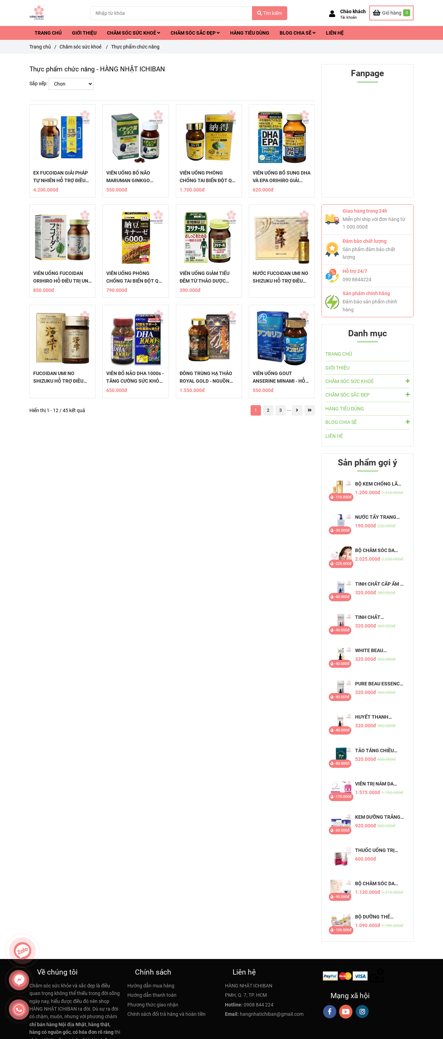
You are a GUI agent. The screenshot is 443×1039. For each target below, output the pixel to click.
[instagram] (362, 1011)
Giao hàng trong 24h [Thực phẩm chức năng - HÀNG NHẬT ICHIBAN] (365, 211)
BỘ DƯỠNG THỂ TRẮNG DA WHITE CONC (375, 917)
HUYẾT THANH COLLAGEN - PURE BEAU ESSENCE (375, 717)
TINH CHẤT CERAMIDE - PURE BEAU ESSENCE (375, 617)
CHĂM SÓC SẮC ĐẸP (195, 33)
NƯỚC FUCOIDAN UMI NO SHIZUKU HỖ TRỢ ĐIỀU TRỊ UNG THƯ (280, 277)
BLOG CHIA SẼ (298, 33)
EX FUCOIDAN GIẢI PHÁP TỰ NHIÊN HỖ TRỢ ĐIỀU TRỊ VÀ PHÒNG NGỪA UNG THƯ (62, 177)
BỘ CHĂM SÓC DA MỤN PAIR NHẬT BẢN (378, 884)
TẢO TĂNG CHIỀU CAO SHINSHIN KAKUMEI (374, 751)
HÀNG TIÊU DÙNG (249, 33)
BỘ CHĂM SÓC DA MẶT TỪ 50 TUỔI (375, 550)
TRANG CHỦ (48, 33)
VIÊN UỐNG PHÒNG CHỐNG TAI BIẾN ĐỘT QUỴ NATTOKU (209, 177)
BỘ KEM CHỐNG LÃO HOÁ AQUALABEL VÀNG (378, 484)
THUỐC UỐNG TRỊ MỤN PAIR (375, 850)
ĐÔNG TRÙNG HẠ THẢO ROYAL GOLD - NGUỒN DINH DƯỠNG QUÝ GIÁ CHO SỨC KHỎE (206, 378)
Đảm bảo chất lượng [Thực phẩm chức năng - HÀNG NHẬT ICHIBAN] (365, 241)
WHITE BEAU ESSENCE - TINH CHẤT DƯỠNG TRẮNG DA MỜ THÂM (379, 651)
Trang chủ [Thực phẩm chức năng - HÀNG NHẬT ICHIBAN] (40, 47)
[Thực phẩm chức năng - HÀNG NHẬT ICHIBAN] (391, 13)
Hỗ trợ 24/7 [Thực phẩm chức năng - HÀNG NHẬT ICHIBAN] (355, 271)
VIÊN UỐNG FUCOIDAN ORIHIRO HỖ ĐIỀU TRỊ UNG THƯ (62, 277)
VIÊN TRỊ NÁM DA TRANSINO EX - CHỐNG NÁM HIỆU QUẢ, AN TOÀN (375, 784)
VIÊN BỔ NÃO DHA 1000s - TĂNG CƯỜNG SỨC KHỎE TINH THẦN (135, 378)
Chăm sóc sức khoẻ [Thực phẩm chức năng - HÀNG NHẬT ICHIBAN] (81, 47)
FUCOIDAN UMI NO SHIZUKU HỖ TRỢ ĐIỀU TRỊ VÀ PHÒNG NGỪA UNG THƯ (62, 378)
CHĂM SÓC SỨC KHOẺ (133, 33)
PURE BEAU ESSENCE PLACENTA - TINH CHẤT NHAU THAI (379, 684)
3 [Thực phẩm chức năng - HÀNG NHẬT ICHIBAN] (280, 410)
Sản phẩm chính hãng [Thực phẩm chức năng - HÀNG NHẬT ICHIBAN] (366, 293)
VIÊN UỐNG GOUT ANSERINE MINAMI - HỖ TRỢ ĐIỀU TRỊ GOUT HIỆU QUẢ (280, 378)
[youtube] (346, 1012)
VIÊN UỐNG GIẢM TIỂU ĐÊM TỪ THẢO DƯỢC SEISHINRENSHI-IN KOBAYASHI (204, 277)
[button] (347, 14)
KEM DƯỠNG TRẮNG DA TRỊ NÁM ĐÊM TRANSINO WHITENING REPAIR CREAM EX (377, 817)
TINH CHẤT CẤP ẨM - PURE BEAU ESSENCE (379, 584)
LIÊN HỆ (335, 33)
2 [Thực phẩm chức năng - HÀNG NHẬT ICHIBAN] (268, 410)
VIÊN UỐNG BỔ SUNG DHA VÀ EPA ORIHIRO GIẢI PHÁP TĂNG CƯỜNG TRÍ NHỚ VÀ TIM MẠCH (281, 177)
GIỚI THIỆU (84, 33)
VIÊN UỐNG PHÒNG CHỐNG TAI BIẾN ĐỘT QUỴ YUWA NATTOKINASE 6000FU (135, 277)
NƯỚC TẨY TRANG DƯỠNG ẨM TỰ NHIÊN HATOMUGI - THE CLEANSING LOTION (379, 517)
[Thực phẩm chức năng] (37, 13)
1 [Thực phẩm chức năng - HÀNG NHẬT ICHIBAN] (255, 410)
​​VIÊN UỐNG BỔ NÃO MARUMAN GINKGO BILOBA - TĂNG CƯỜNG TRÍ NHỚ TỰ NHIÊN (132, 177)
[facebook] (329, 1012)
